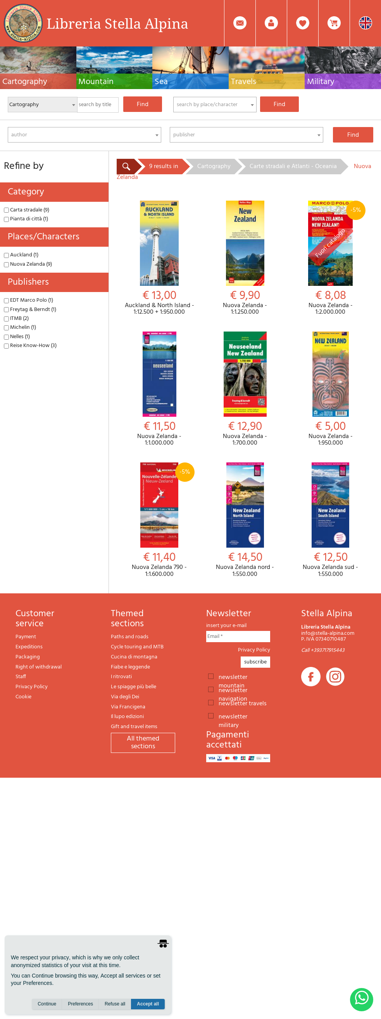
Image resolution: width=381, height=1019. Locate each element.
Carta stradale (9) (26, 210)
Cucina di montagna (134, 657)
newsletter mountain (233, 676)
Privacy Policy (32, 687)
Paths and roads (129, 637)
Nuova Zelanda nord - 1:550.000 (245, 520)
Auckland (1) (21, 255)
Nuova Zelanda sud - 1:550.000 (330, 520)
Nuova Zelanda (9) (28, 264)
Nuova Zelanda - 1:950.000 (330, 389)
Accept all (148, 1004)
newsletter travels (243, 703)
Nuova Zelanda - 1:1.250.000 (245, 258)
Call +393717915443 (323, 650)
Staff (21, 677)
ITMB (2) (16, 318)
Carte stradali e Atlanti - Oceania (293, 167)
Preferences (80, 1004)
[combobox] (215, 104)
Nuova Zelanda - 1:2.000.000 (330, 258)
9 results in (163, 167)
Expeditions (29, 647)
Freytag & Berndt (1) (30, 309)
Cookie (23, 697)
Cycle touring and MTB (137, 647)
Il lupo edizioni (127, 717)
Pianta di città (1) (26, 219)
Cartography (214, 167)
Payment (26, 637)
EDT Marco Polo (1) (28, 300)
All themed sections (143, 742)
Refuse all (115, 1004)
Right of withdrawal (39, 667)
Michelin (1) (20, 327)
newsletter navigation (233, 690)
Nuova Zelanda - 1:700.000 (245, 389)
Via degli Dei (125, 697)
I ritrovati (121, 677)
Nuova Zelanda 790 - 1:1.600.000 (159, 520)
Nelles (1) (17, 336)
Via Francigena (128, 707)
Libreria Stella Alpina (117, 23)
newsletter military (233, 716)
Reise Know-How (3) (30, 345)
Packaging (28, 657)
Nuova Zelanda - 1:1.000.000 (159, 389)
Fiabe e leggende (130, 667)
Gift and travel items (134, 727)
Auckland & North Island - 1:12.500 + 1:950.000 (159, 258)
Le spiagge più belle (133, 687)
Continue (47, 1004)
